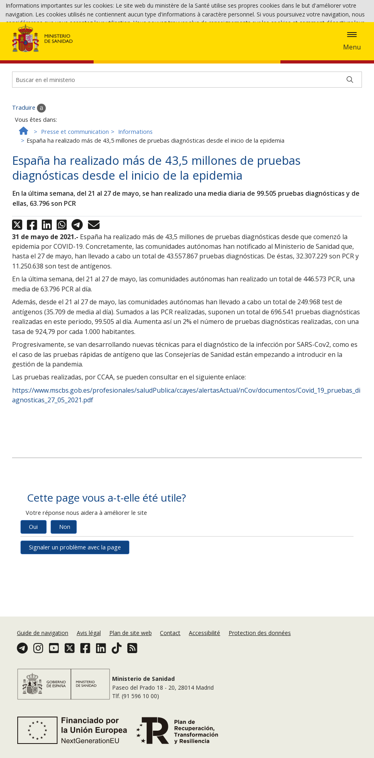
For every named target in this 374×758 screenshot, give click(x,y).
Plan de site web (130, 633)
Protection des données (260, 633)
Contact (170, 633)
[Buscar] (350, 115)
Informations (135, 167)
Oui (33, 562)
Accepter (136, 36)
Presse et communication (75, 167)
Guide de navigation (42, 633)
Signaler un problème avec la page (75, 582)
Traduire (29, 143)
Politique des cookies (89, 35)
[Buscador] (187, 115)
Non (64, 562)
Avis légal (89, 633)
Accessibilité (204, 633)
